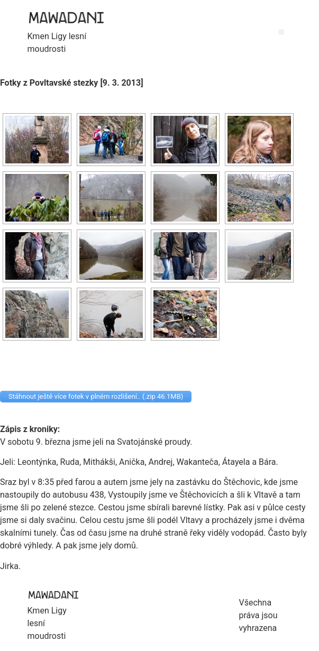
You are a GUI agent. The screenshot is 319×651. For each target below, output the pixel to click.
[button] (281, 32)
